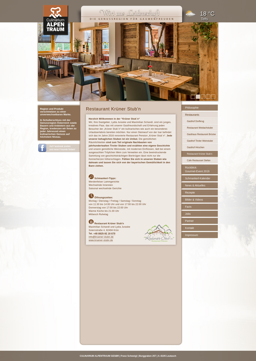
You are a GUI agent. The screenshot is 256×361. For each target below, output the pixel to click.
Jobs (188, 213)
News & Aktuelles (195, 185)
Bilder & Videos (194, 199)
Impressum (191, 235)
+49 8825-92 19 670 (104, 233)
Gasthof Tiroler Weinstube (200, 141)
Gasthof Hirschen (195, 147)
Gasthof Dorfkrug (195, 121)
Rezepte (190, 192)
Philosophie (192, 107)
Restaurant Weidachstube (200, 127)
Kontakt (189, 227)
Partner (189, 220)
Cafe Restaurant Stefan (198, 160)
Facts (188, 206)
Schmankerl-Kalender (197, 178)
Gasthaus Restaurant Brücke (201, 134)
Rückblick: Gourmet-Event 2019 (197, 169)
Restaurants (192, 114)
